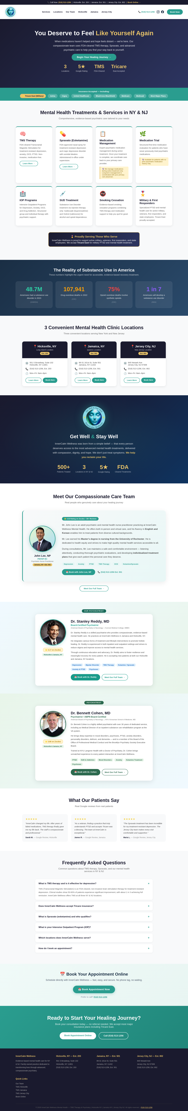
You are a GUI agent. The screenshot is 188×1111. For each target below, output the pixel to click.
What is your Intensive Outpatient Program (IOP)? (94, 927)
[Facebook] (162, 11)
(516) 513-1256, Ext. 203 (66, 1067)
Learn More (33, 380)
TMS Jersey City (22, 1093)
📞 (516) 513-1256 (146, 12)
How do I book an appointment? (94, 948)
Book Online (21, 1097)
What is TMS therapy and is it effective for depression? (94, 883)
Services (46, 12)
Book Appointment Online (78, 1035)
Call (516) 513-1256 (113, 1035)
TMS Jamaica (21, 1090)
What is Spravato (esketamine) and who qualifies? (94, 916)
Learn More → (29, 163)
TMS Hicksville (22, 1087)
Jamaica (94, 12)
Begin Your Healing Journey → (94, 57)
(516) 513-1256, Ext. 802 (147, 1067)
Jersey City (106, 12)
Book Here (50, 380)
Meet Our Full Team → (94, 588)
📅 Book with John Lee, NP (78, 572)
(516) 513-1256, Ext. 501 (107, 1067)
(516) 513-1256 (64, 2)
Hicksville (82, 12)
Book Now (175, 12)
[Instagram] (158, 11)
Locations (58, 12)
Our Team (70, 12)
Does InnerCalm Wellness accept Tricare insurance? (94, 906)
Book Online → (134, 2)
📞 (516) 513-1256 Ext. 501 (110, 572)
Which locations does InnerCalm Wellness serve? (94, 938)
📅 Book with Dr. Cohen (85, 772)
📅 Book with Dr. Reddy (85, 677)
